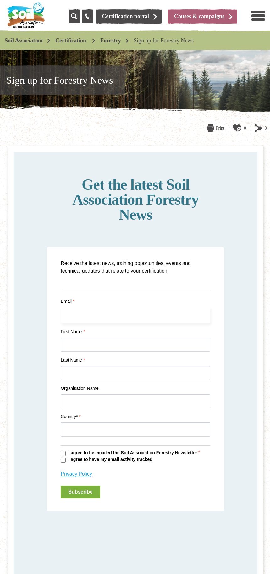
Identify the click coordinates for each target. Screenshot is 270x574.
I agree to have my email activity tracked (110, 459)
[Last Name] (135, 373)
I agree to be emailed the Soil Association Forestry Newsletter (132, 452)
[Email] (135, 315)
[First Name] (135, 345)
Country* (71, 416)
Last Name (73, 359)
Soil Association (24, 40)
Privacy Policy (76, 474)
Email (67, 301)
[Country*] (135, 429)
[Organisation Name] (135, 401)
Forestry (110, 40)
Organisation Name (80, 388)
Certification (71, 40)
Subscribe (80, 491)
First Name (73, 331)
